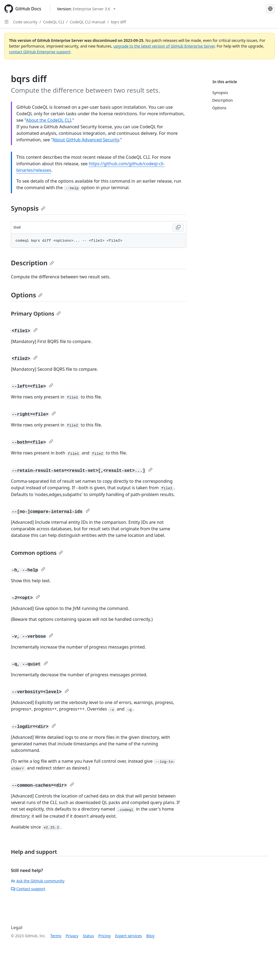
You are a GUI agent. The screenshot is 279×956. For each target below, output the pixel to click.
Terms (55, 935)
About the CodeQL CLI (48, 120)
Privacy (72, 935)
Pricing (104, 935)
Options (27, 294)
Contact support (28, 888)
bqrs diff (118, 21)
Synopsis (28, 208)
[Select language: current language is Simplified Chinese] (270, 8)
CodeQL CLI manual (87, 21)
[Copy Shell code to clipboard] (178, 227)
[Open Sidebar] (6, 21)
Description (32, 262)
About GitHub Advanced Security (86, 140)
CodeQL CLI (53, 21)
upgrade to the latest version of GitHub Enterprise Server (164, 46)
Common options (37, 552)
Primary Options (36, 313)
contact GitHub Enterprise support (40, 51)
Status (88, 935)
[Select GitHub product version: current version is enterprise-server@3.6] (86, 9)
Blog (150, 935)
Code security (25, 21)
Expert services (128, 935)
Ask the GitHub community (38, 880)
